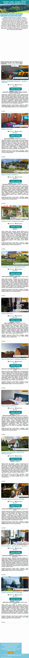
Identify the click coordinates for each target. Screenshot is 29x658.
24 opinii (25, 604)
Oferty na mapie (12, 13)
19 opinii (22, 417)
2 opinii (26, 277)
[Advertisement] (14, 45)
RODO (13, 650)
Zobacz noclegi (15, 89)
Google (3, 644)
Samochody (11, 15)
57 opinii (26, 510)
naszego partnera (23, 107)
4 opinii (26, 370)
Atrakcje (18, 15)
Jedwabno (25, 66)
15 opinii (20, 139)
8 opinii (22, 185)
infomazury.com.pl (25, 0)
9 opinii (20, 324)
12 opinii (15, 93)
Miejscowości (19, 13)
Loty (3, 15)
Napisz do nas (18, 655)
